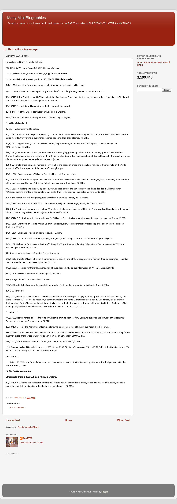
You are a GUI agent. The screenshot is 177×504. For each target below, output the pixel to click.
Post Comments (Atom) (28, 427)
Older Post (123, 420)
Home (68, 420)
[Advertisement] (88, 34)
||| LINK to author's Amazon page (19, 49)
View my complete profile (31, 443)
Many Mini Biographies (26, 18)
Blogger (104, 492)
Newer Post (13, 420)
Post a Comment (17, 408)
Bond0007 (27, 438)
